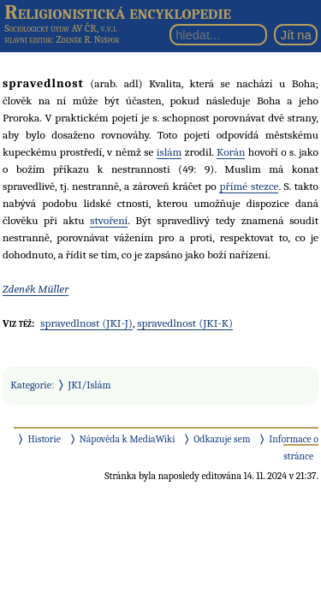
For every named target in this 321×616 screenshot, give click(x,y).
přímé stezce (248, 186)
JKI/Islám (89, 385)
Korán (231, 151)
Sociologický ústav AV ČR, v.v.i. (60, 28)
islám (169, 151)
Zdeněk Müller (35, 288)
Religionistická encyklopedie (117, 12)
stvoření (109, 220)
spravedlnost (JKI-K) (185, 323)
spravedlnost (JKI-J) (86, 323)
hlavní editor (27, 39)
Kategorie (30, 385)
